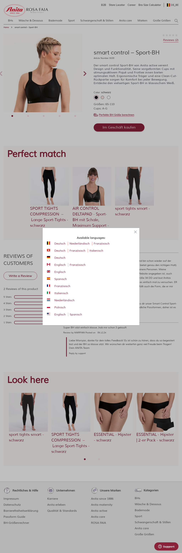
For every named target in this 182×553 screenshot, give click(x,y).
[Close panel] (135, 232)
